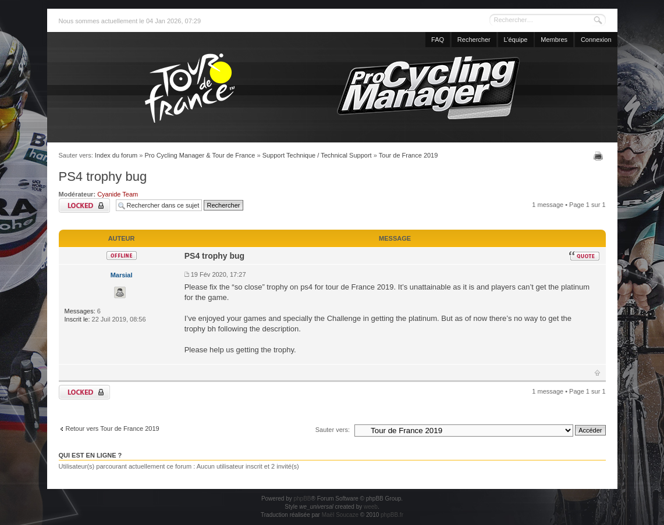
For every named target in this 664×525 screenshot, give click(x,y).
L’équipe (516, 39)
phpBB (302, 498)
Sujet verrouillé (84, 205)
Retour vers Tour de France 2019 (112, 428)
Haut (597, 373)
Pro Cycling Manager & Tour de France (199, 155)
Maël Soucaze (340, 515)
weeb (371, 506)
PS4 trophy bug (103, 176)
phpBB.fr (392, 515)
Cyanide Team (117, 194)
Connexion (596, 39)
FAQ (437, 39)
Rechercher (474, 39)
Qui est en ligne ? (90, 455)
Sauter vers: (332, 429)
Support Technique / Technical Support (317, 155)
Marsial (122, 275)
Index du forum (116, 155)
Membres (554, 39)
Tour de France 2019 (408, 155)
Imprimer (600, 155)
